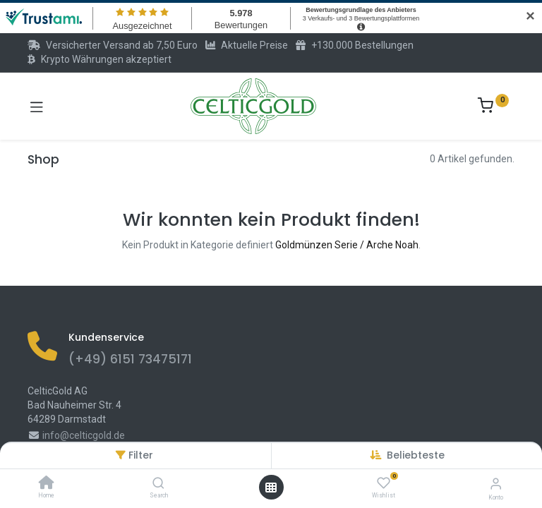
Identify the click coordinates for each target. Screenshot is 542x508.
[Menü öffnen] (271, 487)
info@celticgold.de (83, 435)
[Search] (158, 484)
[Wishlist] (383, 483)
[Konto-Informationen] (495, 484)
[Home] (46, 484)
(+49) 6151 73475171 (130, 359)
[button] (416, 455)
